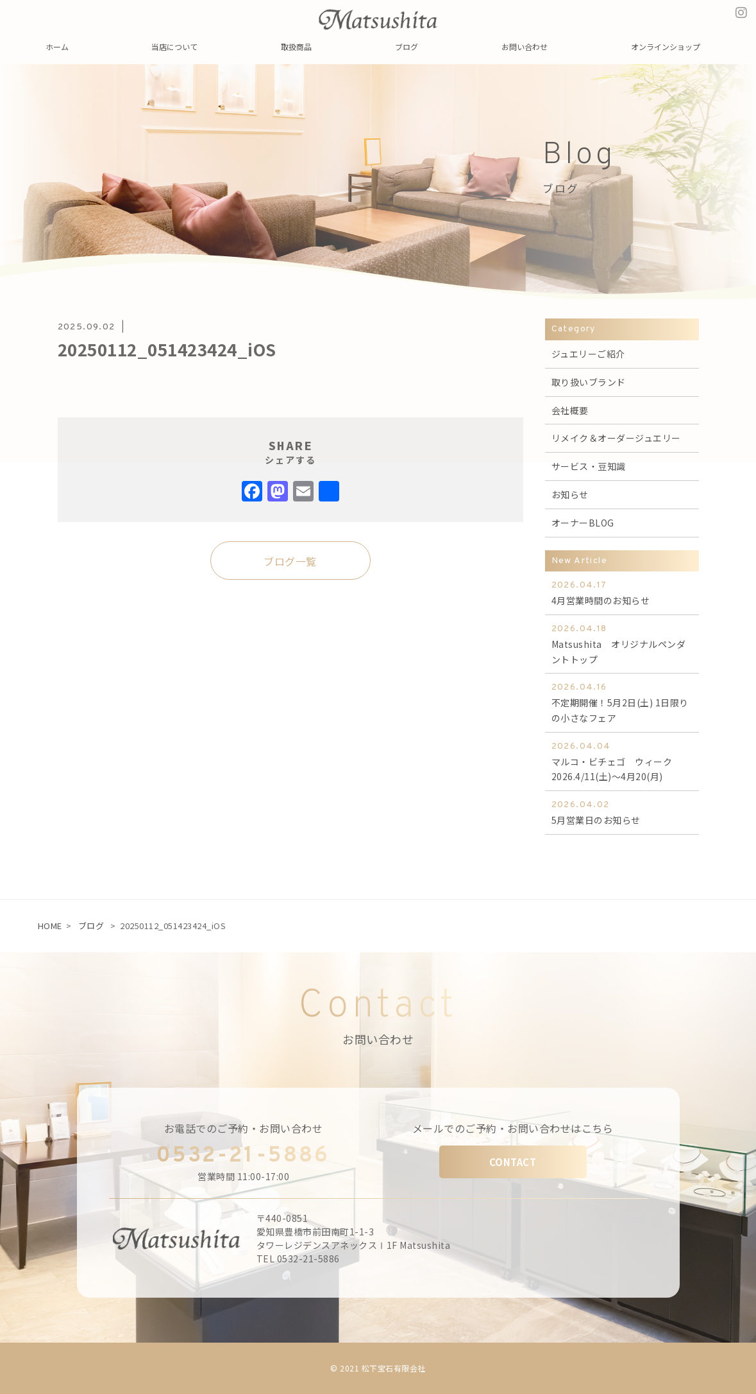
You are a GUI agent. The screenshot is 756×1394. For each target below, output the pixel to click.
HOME (50, 925)
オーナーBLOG (582, 522)
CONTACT (513, 1162)
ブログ (91, 925)
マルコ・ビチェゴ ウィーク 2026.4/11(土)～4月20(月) (622, 761)
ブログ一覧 (290, 561)
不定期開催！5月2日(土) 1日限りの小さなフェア (622, 702)
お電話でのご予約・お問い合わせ (243, 1128)
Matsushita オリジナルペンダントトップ (622, 644)
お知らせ (570, 494)
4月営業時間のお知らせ (622, 592)
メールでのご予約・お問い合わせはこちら (513, 1128)
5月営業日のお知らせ (622, 811)
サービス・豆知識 (588, 466)
